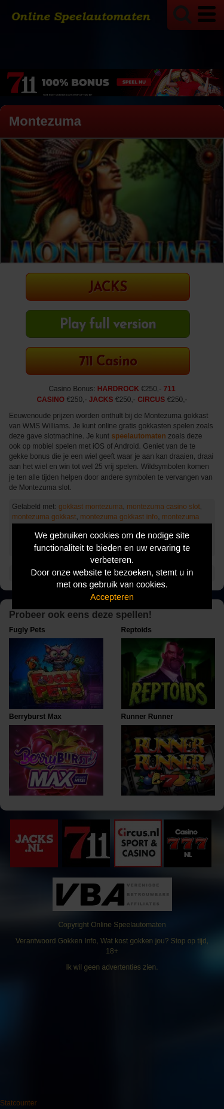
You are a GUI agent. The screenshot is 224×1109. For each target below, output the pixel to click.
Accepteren (112, 597)
